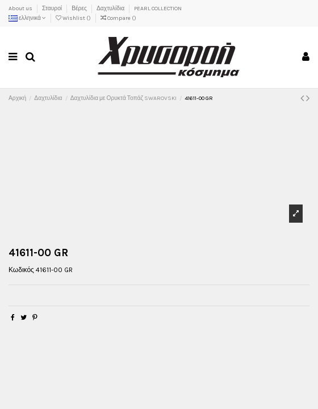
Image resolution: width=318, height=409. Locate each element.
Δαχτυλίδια (111, 8)
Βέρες (80, 8)
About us (21, 8)
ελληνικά (27, 18)
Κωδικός (21, 270)
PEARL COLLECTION (158, 8)
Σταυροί (52, 8)
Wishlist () (74, 18)
